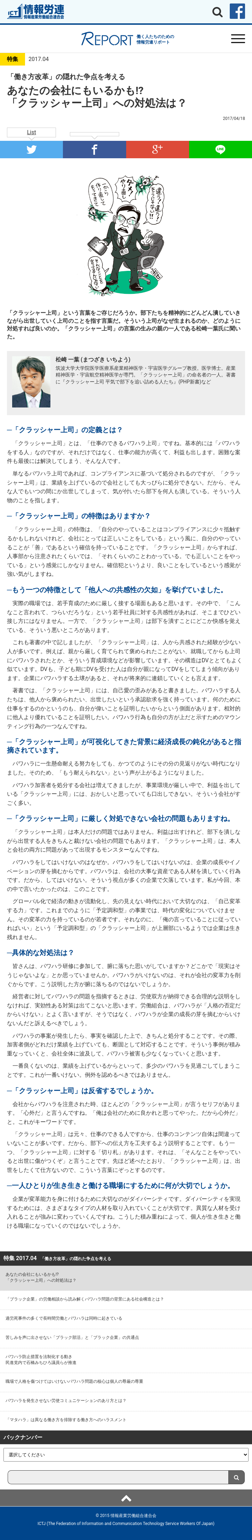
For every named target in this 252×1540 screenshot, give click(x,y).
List (31, 132)
